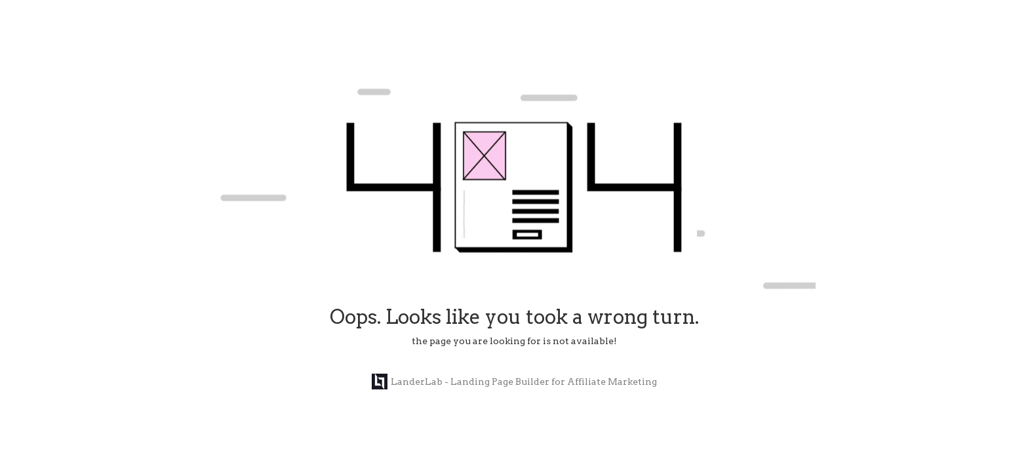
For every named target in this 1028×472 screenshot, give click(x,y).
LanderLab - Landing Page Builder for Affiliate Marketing (514, 381)
